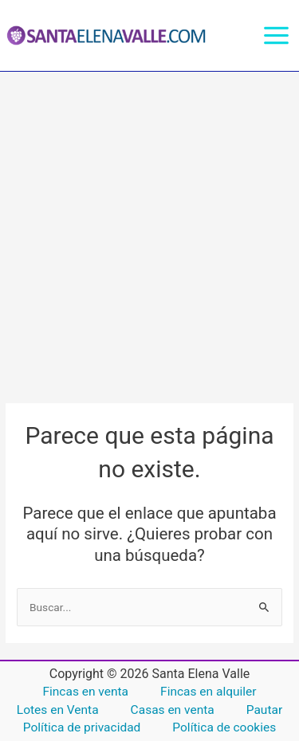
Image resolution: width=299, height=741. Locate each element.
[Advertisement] (149, 229)
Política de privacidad (82, 727)
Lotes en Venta (58, 710)
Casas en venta (172, 710)
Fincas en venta (85, 691)
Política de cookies (224, 727)
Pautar (264, 710)
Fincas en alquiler (208, 691)
